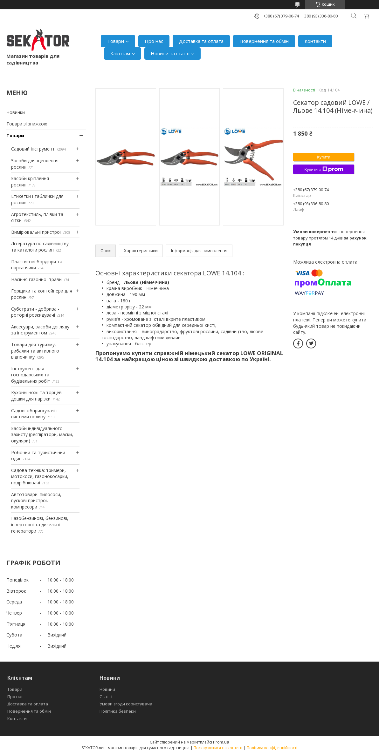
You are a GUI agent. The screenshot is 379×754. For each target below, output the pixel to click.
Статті (106, 696)
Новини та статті (170, 53)
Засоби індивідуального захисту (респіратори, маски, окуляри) (42, 434)
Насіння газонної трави (36, 279)
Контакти (315, 41)
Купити (323, 157)
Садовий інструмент (33, 149)
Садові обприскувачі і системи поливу (34, 413)
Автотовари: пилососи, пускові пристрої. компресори (36, 500)
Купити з (323, 169)
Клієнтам (120, 53)
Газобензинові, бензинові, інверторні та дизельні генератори (39, 524)
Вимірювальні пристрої (36, 232)
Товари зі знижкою (26, 124)
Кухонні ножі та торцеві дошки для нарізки (37, 395)
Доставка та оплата (201, 41)
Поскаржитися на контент (218, 748)
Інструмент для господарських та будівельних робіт (30, 375)
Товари (115, 41)
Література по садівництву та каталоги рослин (40, 246)
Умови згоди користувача (126, 704)
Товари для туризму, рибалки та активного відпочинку (35, 350)
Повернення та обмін (264, 41)
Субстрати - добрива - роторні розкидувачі (35, 312)
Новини (107, 689)
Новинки (15, 112)
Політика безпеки (118, 711)
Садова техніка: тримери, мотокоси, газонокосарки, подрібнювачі (39, 476)
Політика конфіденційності (272, 748)
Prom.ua (221, 742)
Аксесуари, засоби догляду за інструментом (40, 330)
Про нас (154, 41)
